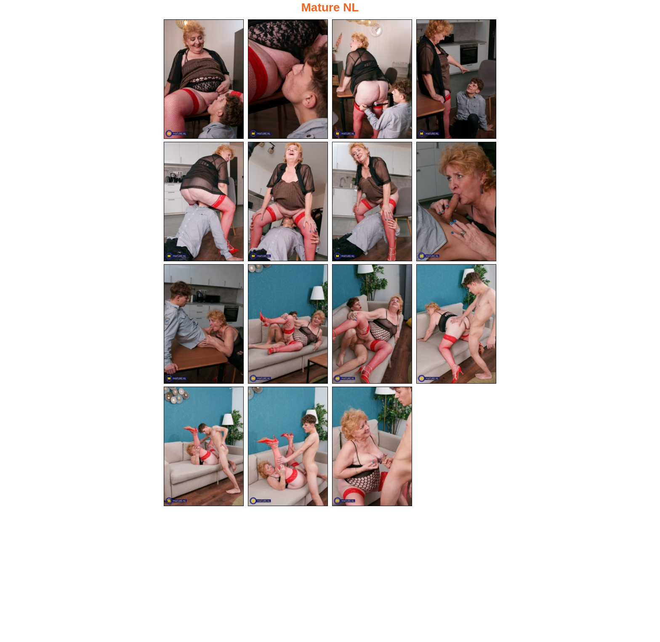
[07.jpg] (372, 201)
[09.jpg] (204, 324)
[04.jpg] (456, 79)
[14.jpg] (288, 446)
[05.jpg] (204, 201)
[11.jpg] (372, 324)
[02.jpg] (288, 79)
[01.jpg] (204, 79)
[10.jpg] (288, 324)
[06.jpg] (288, 201)
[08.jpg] (456, 201)
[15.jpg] (372, 446)
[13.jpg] (204, 446)
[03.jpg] (372, 79)
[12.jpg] (456, 324)
